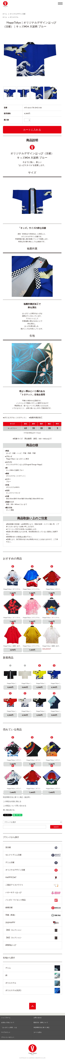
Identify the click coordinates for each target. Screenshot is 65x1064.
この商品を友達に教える (12, 801)
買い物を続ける (9, 810)
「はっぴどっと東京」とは (9, 1027)
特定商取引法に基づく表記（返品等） (17, 797)
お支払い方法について (7, 1022)
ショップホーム (5, 1017)
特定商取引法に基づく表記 (41, 1027)
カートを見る (38, 1032)
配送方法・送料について (41, 1022)
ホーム (5, 14)
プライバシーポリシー (7, 1037)
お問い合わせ (38, 1017)
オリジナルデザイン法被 (17, 14)
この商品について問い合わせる (14, 806)
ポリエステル (14, 17)
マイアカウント (5, 1032)
